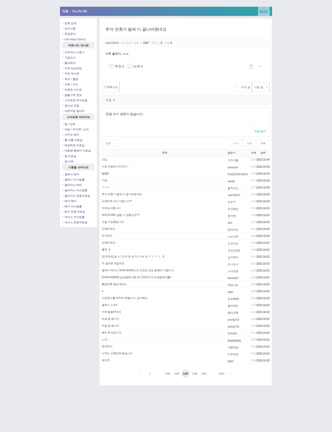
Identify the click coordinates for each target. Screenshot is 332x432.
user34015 (112, 43)
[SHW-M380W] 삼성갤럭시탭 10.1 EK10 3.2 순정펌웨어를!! (136, 277)
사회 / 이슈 (70, 84)
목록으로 (113, 87)
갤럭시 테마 (70, 174)
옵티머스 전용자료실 (76, 196)
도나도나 (233, 264)
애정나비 (233, 285)
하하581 (232, 333)
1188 (194, 373)
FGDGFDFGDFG (238, 174)
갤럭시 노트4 (109, 305)
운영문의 (69, 34)
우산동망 (233, 209)
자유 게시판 (70, 73)
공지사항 (69, 28)
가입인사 (69, 58)
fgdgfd (105, 173)
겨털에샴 (233, 347)
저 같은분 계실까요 (113, 263)
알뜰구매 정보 (72, 95)
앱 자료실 (69, 156)
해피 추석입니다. (112, 332)
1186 (176, 373)
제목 (164, 152)
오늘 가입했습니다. (113, 221)
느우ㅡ (106, 339)
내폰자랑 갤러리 (73, 111)
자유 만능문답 (72, 68)
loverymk (233, 167)
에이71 (106, 360)
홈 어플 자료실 (72, 140)
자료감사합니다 (111, 208)
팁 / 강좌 (68, 124)
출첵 (104, 249)
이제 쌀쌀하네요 (111, 311)
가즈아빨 (233, 160)
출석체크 (69, 63)
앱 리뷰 (68, 161)
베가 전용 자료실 (73, 212)
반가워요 (107, 235)
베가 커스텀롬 (72, 206)
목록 (263, 143)
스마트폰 (233, 271)
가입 (104, 159)
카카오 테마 (70, 135)
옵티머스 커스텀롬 (74, 190)
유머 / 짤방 (70, 79)
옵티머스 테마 (72, 185)
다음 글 (259, 87)
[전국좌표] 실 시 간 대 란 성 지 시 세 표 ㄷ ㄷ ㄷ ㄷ (131, 256)
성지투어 (233, 257)
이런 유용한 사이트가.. (115, 166)
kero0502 (233, 278)
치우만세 (233, 354)
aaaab (231, 181)
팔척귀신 (233, 188)
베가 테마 (69, 201)
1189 (203, 373)
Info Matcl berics (74, 39)
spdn (230, 292)
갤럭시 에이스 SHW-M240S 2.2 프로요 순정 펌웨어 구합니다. (138, 270)
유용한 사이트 (72, 90)
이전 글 (236, 87)
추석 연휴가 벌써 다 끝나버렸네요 (136, 29)
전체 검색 (69, 23)
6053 (221, 373)
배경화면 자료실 (73, 145)
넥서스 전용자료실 (74, 222)
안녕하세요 (108, 228)
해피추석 (107, 346)
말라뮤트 (233, 305)
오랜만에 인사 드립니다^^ (117, 201)
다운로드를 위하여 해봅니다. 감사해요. (125, 298)
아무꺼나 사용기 (73, 52)
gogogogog (234, 340)
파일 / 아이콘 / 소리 (75, 129)
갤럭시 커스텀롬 (73, 180)
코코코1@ (234, 250)
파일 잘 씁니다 (110, 318)
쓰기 (235, 143)
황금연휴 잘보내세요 (114, 284)
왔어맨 (232, 215)
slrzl (230, 222)
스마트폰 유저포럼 (74, 100)
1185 (167, 373)
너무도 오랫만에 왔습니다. (117, 353)
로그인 (264, 11)
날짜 (263, 152)
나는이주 (233, 236)
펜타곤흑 (233, 312)
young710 (233, 319)
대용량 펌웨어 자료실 (76, 150)
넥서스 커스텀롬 (73, 217)
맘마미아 (233, 229)
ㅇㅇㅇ (106, 187)
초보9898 (233, 299)
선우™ (232, 202)
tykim (231, 361)
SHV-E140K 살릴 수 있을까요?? (120, 215)
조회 (253, 152)
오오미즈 (233, 243)
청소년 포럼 (70, 105)
